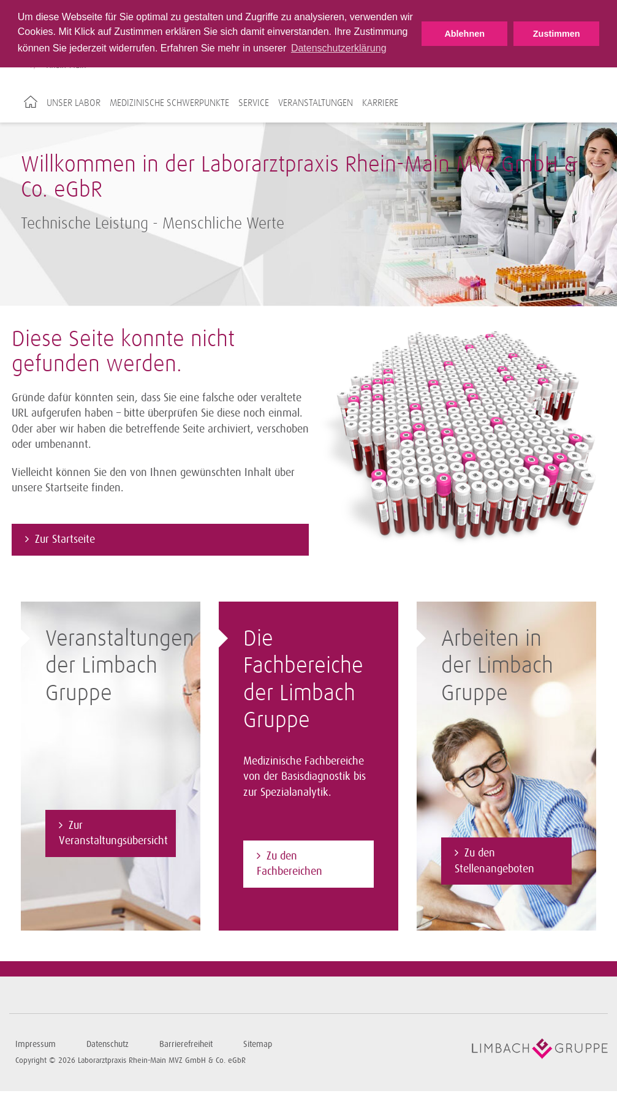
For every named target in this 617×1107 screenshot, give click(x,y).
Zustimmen (556, 34)
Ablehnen (464, 34)
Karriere (380, 103)
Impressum (35, 1044)
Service (253, 103)
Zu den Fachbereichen (289, 864)
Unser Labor (73, 103)
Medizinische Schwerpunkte (169, 103)
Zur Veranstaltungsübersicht (113, 833)
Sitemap (257, 1044)
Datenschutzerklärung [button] (339, 48)
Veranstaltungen (315, 103)
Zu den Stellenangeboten (494, 861)
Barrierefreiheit (186, 1044)
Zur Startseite (65, 539)
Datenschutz (107, 1044)
